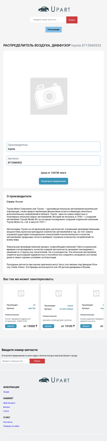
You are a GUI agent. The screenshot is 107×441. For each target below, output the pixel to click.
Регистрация (53, 29)
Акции (6, 392)
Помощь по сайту (11, 426)
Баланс (6, 407)
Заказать (10, 326)
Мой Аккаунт (9, 403)
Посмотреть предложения (53, 181)
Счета (6, 411)
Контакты (8, 422)
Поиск (72, 20)
